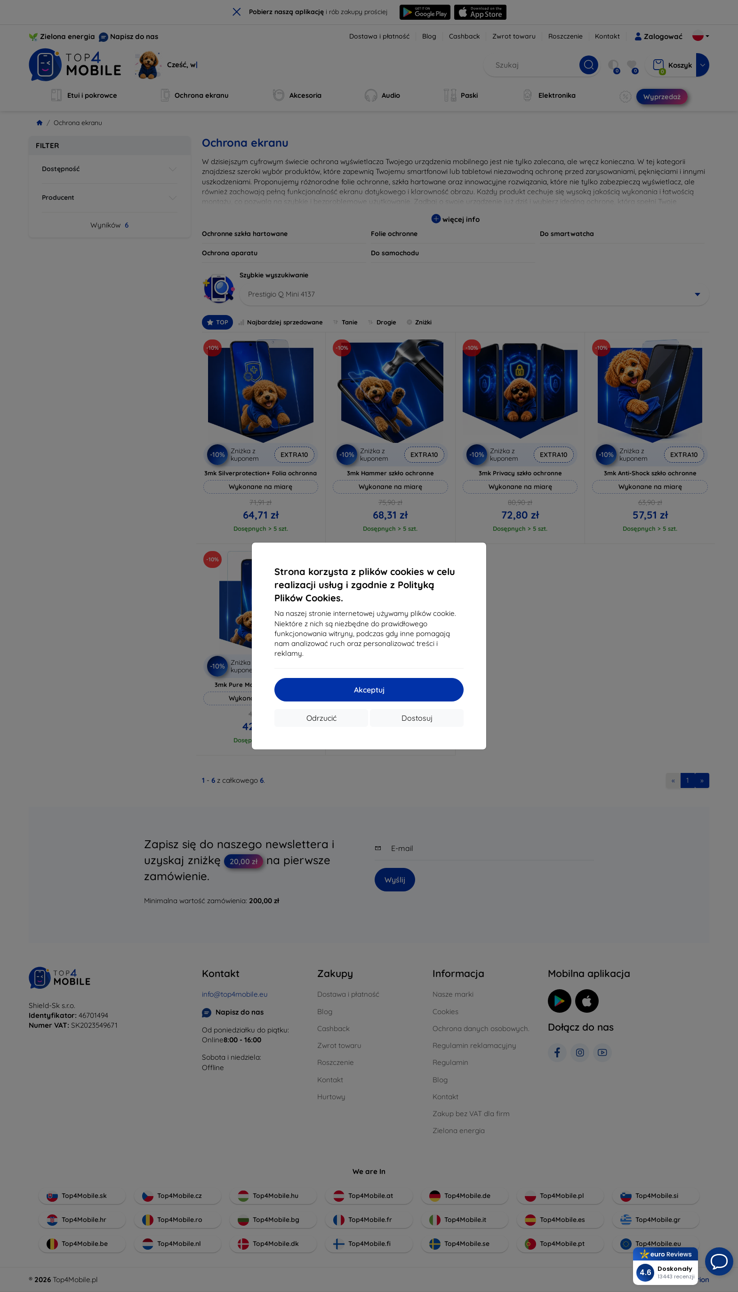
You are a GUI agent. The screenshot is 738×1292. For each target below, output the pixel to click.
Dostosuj (417, 718)
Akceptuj (369, 689)
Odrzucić (321, 718)
